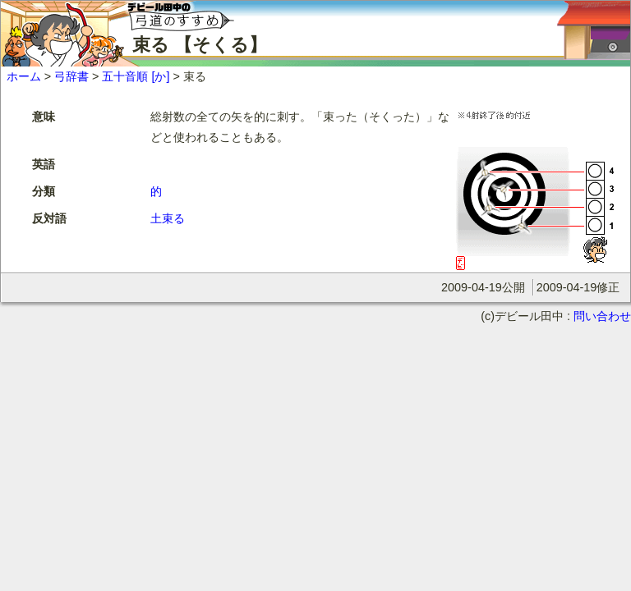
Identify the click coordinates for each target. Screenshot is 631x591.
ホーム (24, 76)
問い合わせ (602, 316)
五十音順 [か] (135, 76)
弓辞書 (71, 76)
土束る (167, 218)
